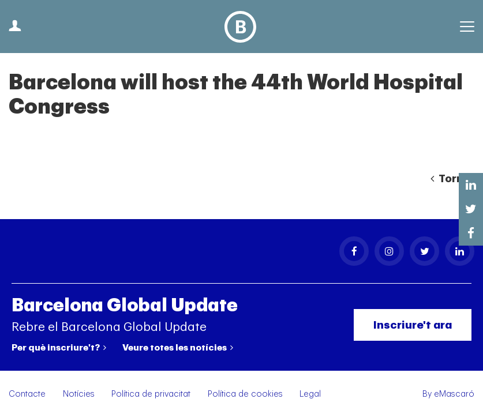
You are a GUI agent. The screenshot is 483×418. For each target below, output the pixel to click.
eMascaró (454, 394)
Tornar (452, 179)
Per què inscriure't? (59, 347)
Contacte (27, 394)
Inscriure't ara (412, 324)
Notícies (79, 394)
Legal (310, 394)
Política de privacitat (150, 394)
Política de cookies (245, 394)
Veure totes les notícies (177, 347)
